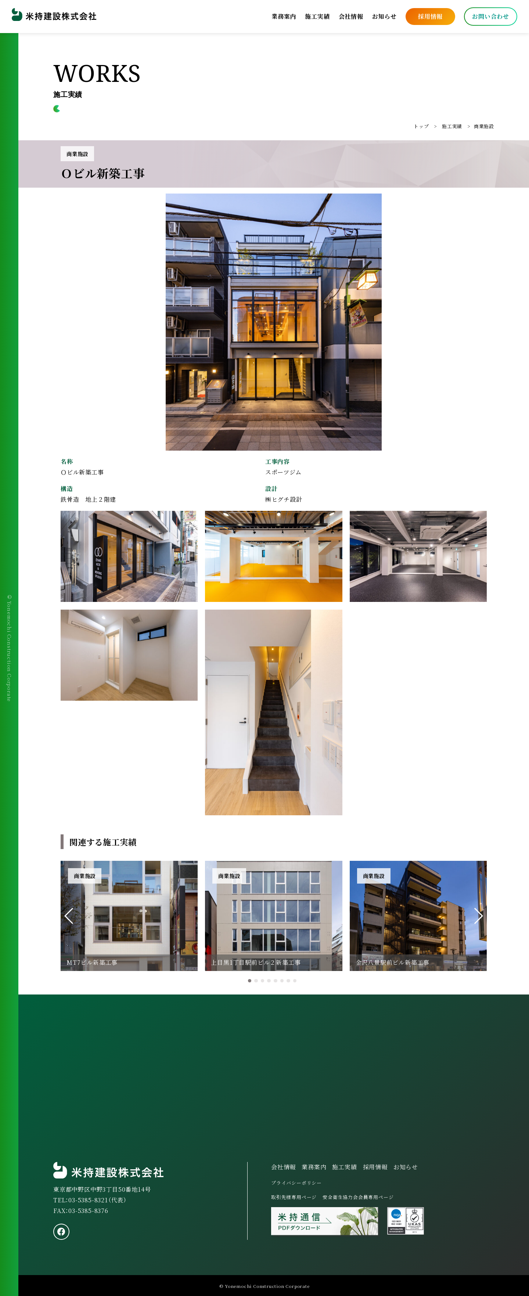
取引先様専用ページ (294, 1197)
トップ (421, 126)
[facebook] (61, 1232)
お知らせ (384, 16)
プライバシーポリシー (296, 1182)
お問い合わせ (490, 16)
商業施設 (484, 126)
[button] (69, 916)
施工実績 (317, 16)
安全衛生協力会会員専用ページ (358, 1197)
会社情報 (351, 16)
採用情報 (430, 16)
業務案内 (283, 16)
